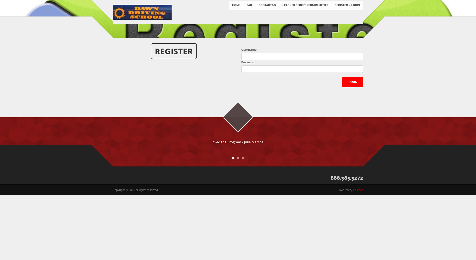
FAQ (249, 10)
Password (248, 127)
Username (249, 114)
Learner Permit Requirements (305, 10)
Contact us (267, 10)
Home (236, 10)
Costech (358, 255)
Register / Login (347, 10)
